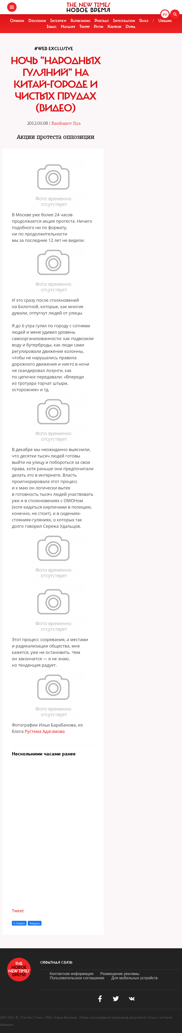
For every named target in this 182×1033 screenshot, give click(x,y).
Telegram (34, 923)
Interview (58, 20)
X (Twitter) (19, 923)
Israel (52, 26)
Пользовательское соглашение (77, 978)
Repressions (80, 20)
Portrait (102, 20)
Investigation (124, 20)
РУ (165, 15)
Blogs (143, 20)
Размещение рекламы (119, 974)
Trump (84, 26)
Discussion (37, 20)
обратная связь (56, 962)
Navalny (68, 26)
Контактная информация (71, 974)
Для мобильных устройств (134, 978)
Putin (98, 26)
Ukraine (165, 20)
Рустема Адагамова (45, 731)
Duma (130, 26)
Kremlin (114, 26)
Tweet (18, 910)
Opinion (17, 20)
